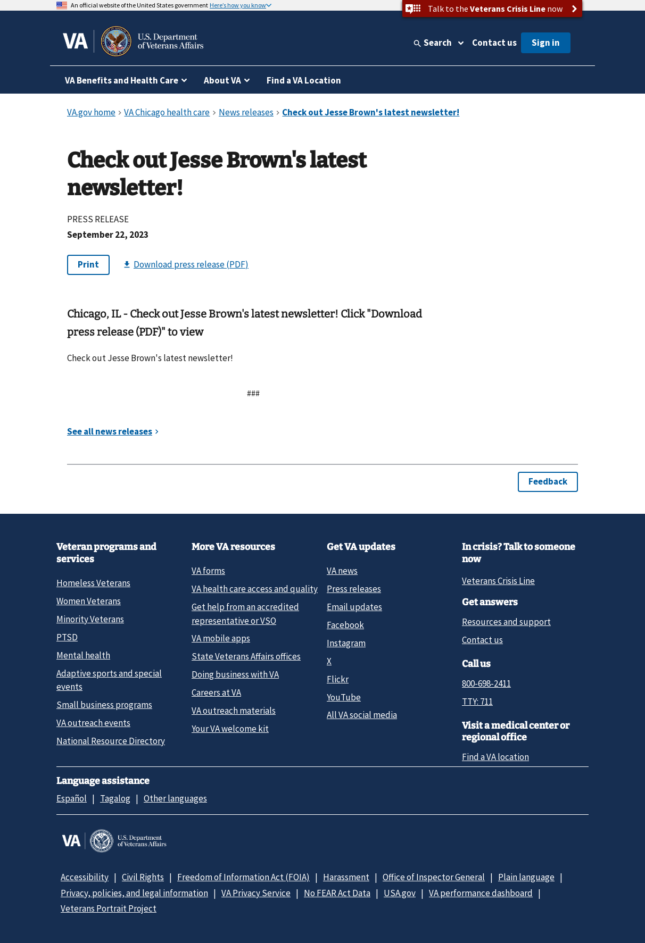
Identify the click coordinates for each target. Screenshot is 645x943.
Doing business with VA (235, 674)
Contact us (494, 42)
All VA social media (362, 715)
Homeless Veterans (93, 583)
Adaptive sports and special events (109, 679)
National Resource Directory (110, 741)
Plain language (526, 877)
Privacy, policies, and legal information (134, 893)
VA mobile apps (221, 638)
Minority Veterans (90, 619)
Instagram (346, 643)
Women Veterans (88, 601)
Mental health (83, 655)
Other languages (175, 798)
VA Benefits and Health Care (121, 80)
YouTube (344, 697)
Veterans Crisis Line (498, 581)
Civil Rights (143, 877)
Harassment (346, 877)
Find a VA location (495, 757)
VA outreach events (93, 723)
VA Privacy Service (256, 893)
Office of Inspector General (434, 877)
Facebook (345, 625)
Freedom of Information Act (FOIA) (243, 877)
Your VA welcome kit (230, 729)
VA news (342, 571)
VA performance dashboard (481, 893)
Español (71, 798)
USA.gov (400, 893)
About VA (222, 80)
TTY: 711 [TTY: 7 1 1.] (477, 701)
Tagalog (115, 798)
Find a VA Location (304, 80)
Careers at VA (216, 692)
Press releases (354, 589)
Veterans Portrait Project (108, 908)
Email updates (354, 607)
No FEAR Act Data (337, 893)
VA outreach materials (234, 710)
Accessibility (85, 877)
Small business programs (104, 705)
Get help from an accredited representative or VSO (245, 613)
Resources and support (506, 622)
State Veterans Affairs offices (246, 656)
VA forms (208, 571)
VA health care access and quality (255, 589)
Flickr (338, 679)
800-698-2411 (486, 683)
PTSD (67, 637)
